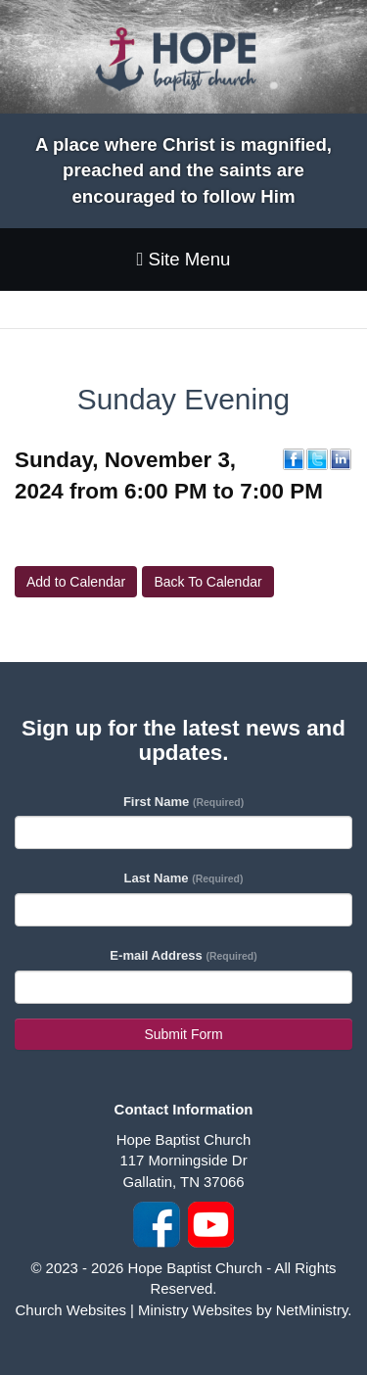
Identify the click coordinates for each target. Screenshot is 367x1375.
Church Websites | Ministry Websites (136, 1310)
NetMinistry (312, 1310)
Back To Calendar (207, 582)
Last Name (184, 878)
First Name (183, 801)
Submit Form (183, 1034)
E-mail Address (183, 955)
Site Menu (183, 259)
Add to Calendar (75, 582)
